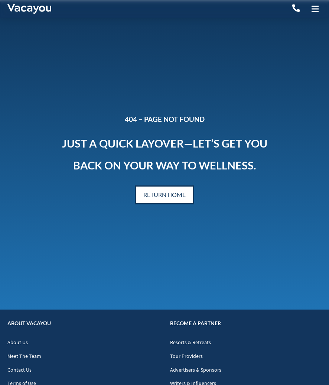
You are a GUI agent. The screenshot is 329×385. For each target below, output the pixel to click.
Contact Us (19, 370)
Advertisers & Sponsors (195, 370)
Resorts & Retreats (190, 342)
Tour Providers (186, 356)
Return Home (164, 194)
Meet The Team (24, 356)
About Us (17, 342)
